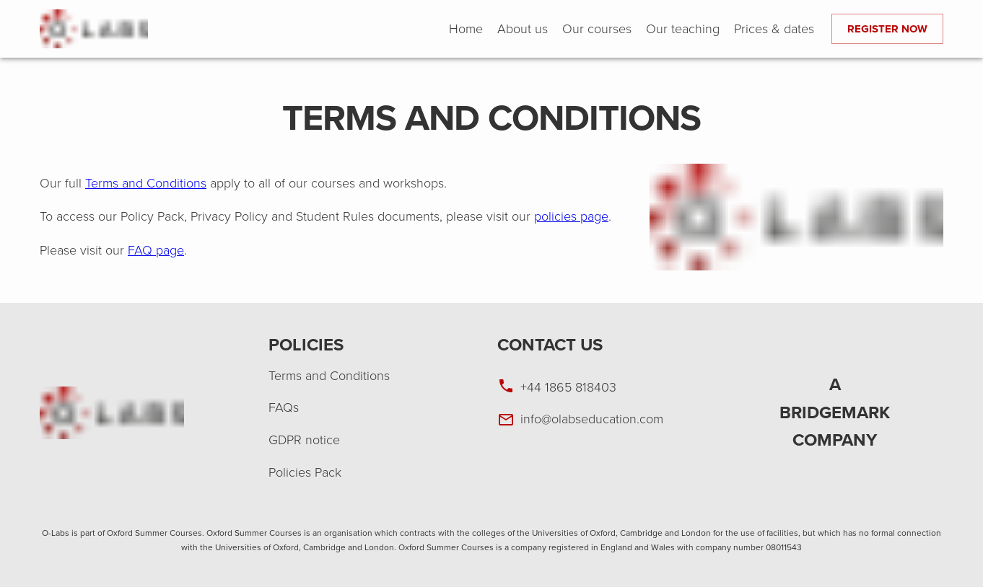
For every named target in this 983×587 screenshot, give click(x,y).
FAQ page (156, 250)
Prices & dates (774, 29)
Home (466, 29)
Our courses (597, 29)
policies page (571, 216)
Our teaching (683, 29)
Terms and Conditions (145, 183)
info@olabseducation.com (591, 419)
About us (522, 29)
